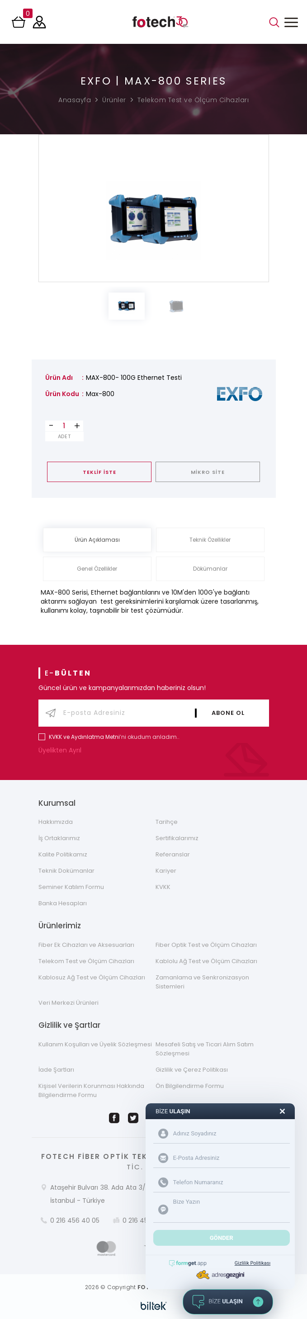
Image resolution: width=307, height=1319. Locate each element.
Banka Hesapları (62, 903)
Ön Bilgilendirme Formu (190, 1086)
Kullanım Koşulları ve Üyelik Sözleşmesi (95, 1044)
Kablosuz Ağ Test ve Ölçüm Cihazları (91, 977)
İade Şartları (56, 1069)
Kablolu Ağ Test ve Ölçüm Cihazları (206, 961)
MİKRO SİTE (208, 472)
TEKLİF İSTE (99, 472)
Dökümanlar (210, 568)
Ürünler (114, 99)
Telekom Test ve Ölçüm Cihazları (193, 99)
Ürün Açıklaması (97, 540)
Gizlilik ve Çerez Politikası (192, 1069)
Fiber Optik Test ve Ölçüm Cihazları (206, 945)
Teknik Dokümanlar (66, 870)
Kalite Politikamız (62, 854)
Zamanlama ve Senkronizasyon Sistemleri (202, 982)
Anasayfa (74, 99)
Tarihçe (167, 822)
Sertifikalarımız (177, 838)
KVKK (163, 887)
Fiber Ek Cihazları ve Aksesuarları (86, 945)
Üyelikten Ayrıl (61, 750)
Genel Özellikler (97, 568)
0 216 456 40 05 (74, 1220)
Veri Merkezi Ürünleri (68, 1002)
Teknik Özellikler (210, 540)
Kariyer (166, 870)
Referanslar (173, 854)
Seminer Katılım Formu (71, 887)
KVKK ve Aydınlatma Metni (84, 737)
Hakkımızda (55, 822)
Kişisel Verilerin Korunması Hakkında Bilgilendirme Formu (91, 1090)
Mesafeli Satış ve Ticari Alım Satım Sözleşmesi (205, 1049)
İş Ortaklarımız (59, 838)
